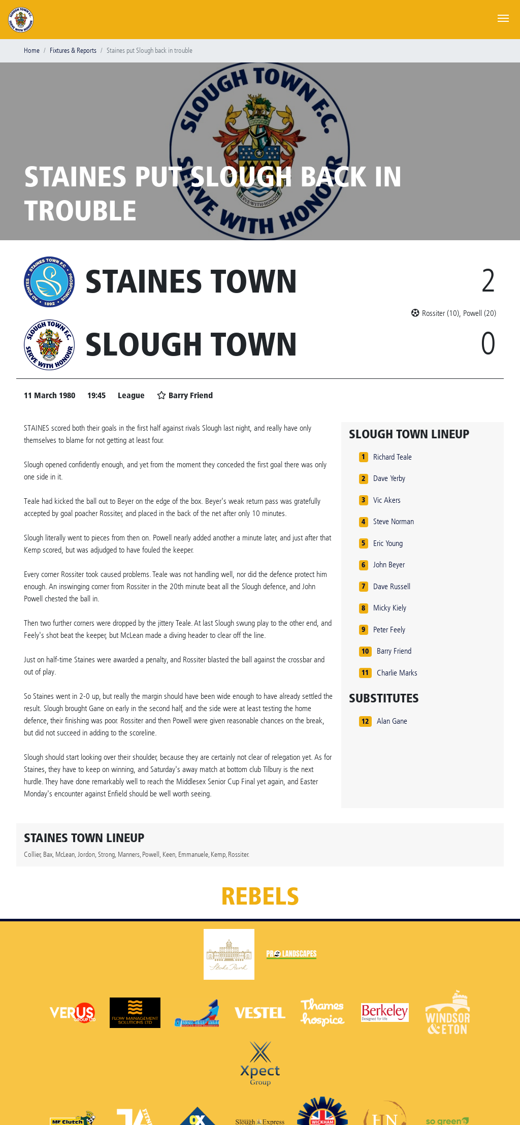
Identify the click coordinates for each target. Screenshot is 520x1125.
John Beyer (389, 564)
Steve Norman (393, 521)
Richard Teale (392, 457)
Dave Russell (391, 586)
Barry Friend (394, 651)
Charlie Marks (397, 673)
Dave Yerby (389, 478)
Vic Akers (387, 500)
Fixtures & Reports (73, 50)
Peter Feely (389, 629)
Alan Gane (392, 721)
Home (32, 50)
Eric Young (388, 543)
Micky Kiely (389, 608)
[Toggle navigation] (503, 17)
